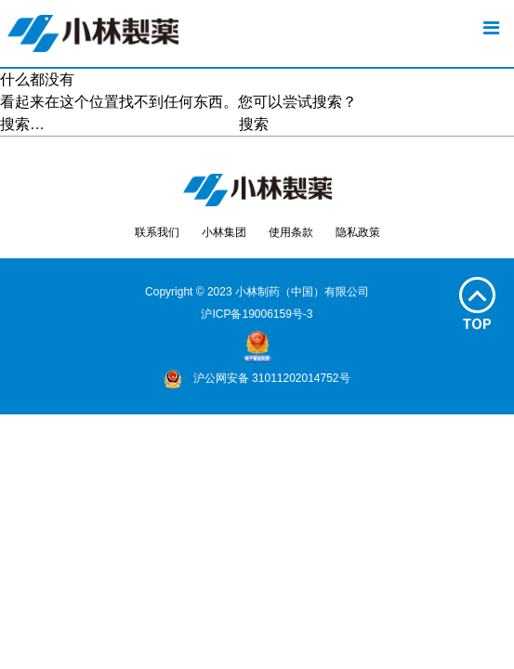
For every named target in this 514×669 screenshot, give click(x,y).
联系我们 (157, 232)
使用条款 (291, 232)
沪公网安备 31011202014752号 (256, 378)
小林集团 (224, 232)
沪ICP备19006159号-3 (256, 314)
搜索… (22, 124)
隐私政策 (358, 232)
